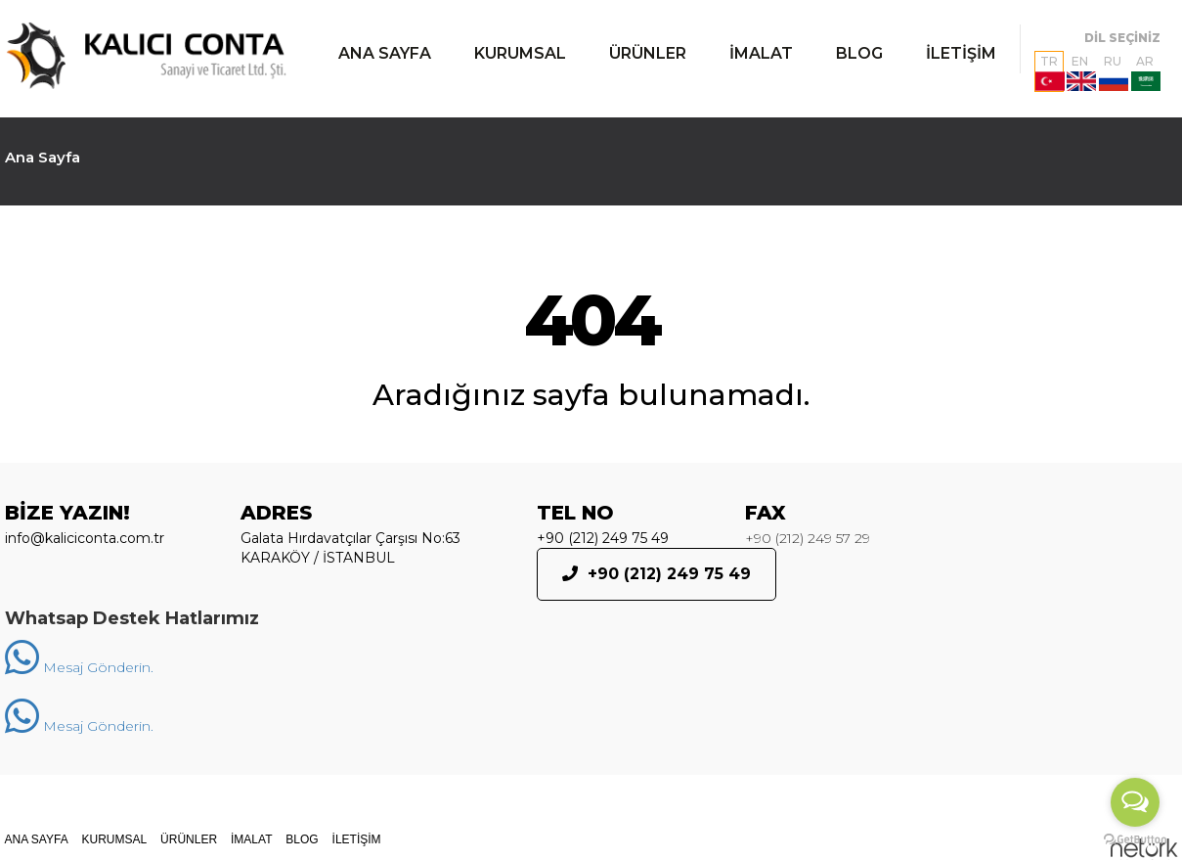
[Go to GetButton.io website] (1135, 840)
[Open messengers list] (1135, 802)
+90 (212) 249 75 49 (603, 538)
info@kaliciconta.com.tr (84, 538)
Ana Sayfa (42, 157)
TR (1049, 72)
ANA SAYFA (384, 53)
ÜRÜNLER (647, 53)
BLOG (859, 53)
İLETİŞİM (961, 53)
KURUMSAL (520, 53)
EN (1081, 72)
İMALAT (761, 53)
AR (1145, 72)
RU (1113, 72)
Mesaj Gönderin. (79, 667)
